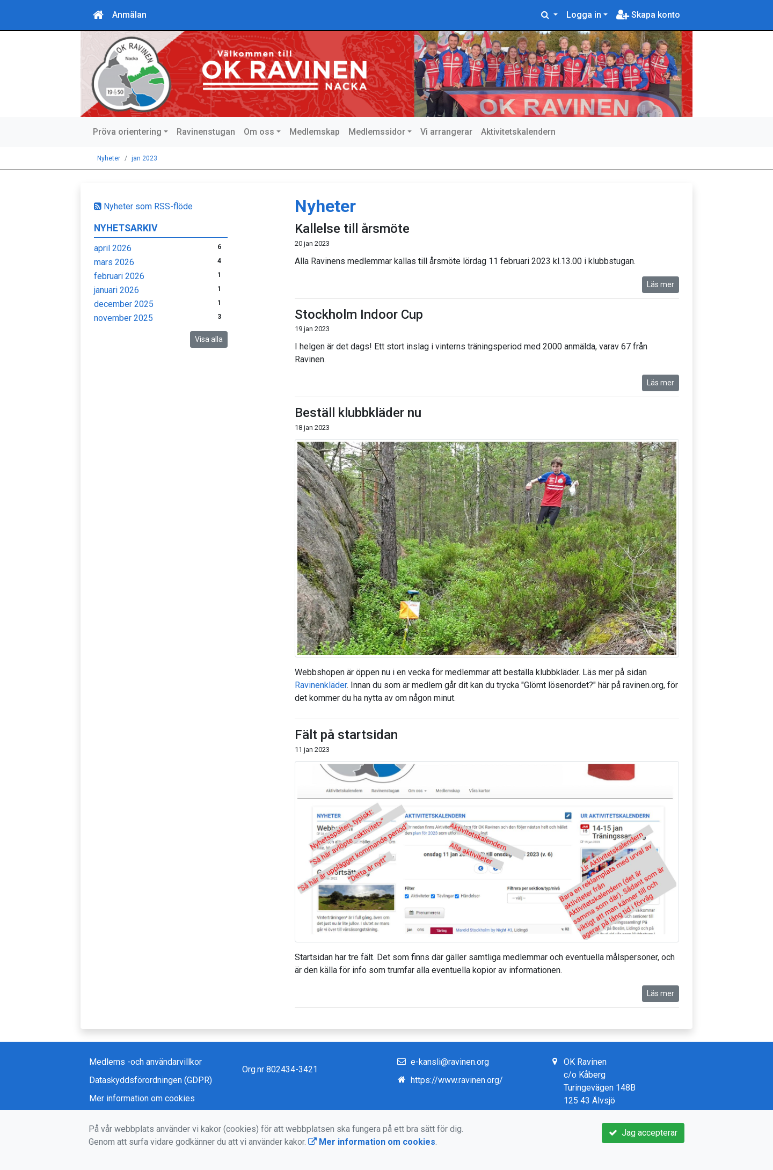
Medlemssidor (376, 132)
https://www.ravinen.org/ (457, 1080)
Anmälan (129, 15)
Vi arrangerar (446, 132)
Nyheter (108, 158)
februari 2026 (119, 276)
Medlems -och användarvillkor (145, 1062)
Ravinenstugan (206, 132)
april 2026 (113, 248)
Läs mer (660, 284)
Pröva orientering (127, 132)
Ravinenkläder (321, 685)
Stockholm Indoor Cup (359, 314)
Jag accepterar (643, 1133)
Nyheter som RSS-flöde (143, 206)
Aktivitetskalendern (518, 132)
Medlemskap (314, 132)
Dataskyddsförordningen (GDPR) (150, 1080)
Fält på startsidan (346, 734)
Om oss (259, 132)
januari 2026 (116, 290)
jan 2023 (144, 158)
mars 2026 (114, 262)
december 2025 (124, 304)
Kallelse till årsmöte (352, 228)
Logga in (583, 15)
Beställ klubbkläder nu (358, 412)
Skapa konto (648, 15)
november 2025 (123, 318)
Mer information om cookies (142, 1098)
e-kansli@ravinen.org (450, 1062)
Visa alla (209, 339)
